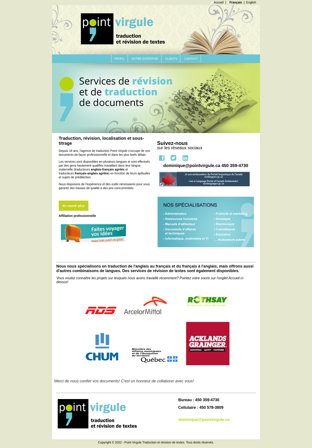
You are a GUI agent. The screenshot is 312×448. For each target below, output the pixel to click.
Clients (171, 58)
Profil (119, 58)
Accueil (217, 2)
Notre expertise (145, 58)
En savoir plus (73, 206)
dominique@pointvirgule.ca (204, 419)
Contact (191, 58)
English (251, 2)
